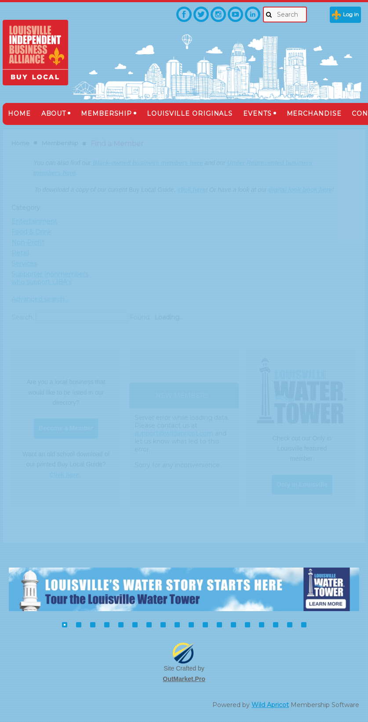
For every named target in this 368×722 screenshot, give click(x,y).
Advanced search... (39, 299)
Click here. (65, 474)
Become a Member (66, 428)
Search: (22, 317)
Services (24, 264)
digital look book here (300, 189)
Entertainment (34, 221)
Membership (60, 143)
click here (191, 189)
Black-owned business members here (148, 162)
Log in (351, 14)
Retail (20, 253)
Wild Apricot (270, 705)
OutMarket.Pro (184, 678)
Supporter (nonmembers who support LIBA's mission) (49, 282)
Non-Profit (27, 242)
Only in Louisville (302, 484)
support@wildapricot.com (174, 433)
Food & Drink (31, 232)
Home (20, 143)
